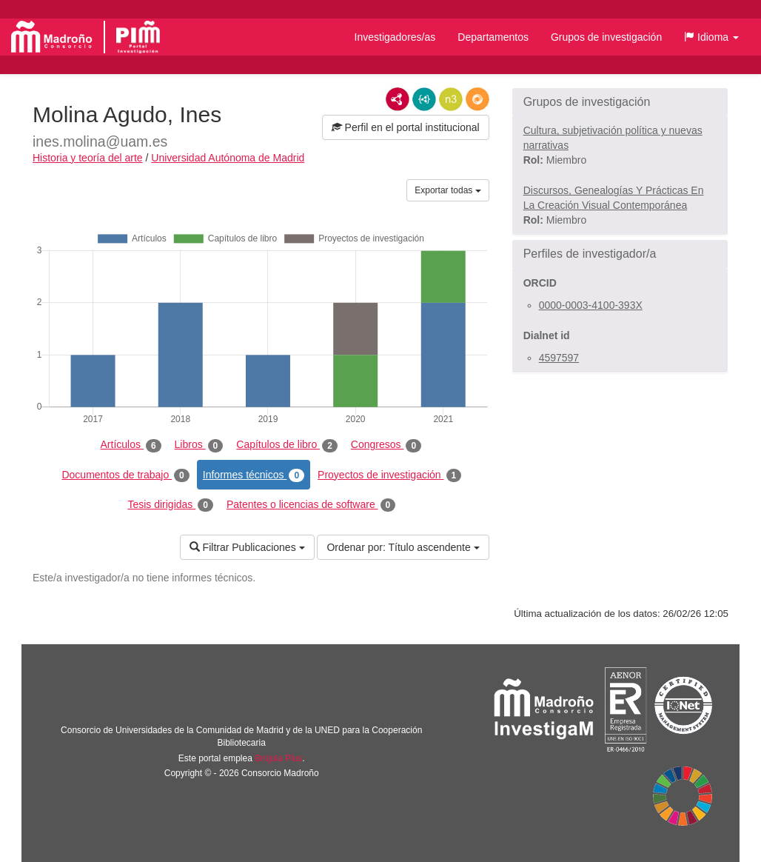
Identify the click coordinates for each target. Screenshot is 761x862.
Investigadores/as (395, 37)
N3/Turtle (451, 99)
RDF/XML (397, 99)
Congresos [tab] (386, 445)
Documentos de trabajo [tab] (125, 475)
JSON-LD (424, 99)
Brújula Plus (278, 758)
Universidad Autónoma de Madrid (227, 158)
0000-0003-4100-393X (591, 305)
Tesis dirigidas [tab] (170, 505)
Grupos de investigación (606, 37)
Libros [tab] (199, 445)
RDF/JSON (477, 99)
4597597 (559, 358)
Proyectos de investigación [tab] (389, 475)
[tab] (620, 102)
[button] (711, 37)
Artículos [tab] (131, 445)
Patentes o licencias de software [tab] (311, 505)
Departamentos (493, 37)
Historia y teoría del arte (88, 158)
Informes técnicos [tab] (253, 475)
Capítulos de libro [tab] (287, 445)
